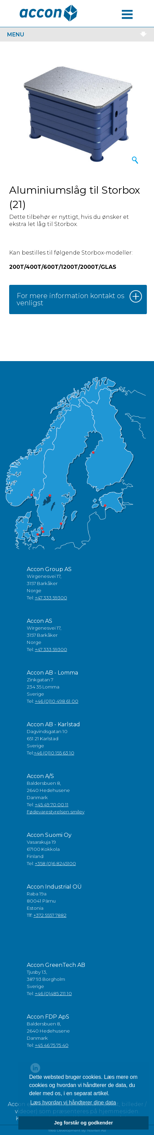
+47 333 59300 (51, 597)
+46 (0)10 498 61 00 (56, 701)
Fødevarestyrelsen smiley (55, 811)
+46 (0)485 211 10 (53, 993)
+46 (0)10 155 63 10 (54, 753)
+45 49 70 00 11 (52, 804)
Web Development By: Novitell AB (77, 1130)
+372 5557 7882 (50, 915)
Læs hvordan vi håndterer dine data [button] (73, 1102)
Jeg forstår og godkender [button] (83, 1122)
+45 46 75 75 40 (52, 1045)
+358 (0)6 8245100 (55, 863)
